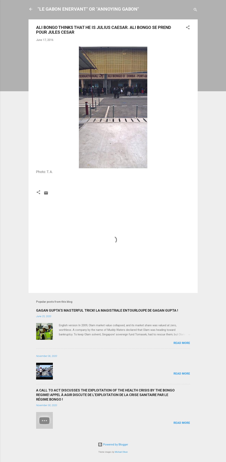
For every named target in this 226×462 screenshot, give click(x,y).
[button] (188, 28)
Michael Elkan (121, 452)
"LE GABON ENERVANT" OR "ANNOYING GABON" (88, 9)
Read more (182, 343)
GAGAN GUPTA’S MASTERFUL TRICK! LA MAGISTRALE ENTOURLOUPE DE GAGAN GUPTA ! (107, 310)
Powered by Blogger (113, 444)
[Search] (195, 10)
